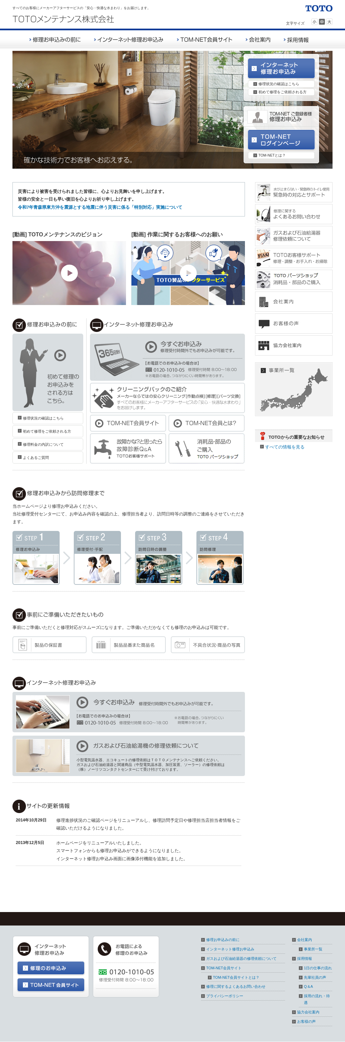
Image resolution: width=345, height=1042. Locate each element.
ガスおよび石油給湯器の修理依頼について (241, 958)
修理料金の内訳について (43, 444)
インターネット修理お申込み (230, 949)
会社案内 (304, 940)
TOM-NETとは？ (272, 155)
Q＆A (308, 986)
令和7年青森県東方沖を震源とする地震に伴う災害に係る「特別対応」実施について (100, 207)
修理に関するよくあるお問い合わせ (235, 986)
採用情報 (304, 958)
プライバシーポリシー (224, 996)
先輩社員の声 (315, 977)
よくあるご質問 (36, 458)
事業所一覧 (313, 949)
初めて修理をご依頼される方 (282, 92)
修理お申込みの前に (223, 940)
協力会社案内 (308, 1012)
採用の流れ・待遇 (317, 999)
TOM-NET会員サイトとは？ (236, 977)
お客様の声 (306, 1021)
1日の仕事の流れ (318, 968)
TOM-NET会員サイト (224, 968)
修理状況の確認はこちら (278, 84)
